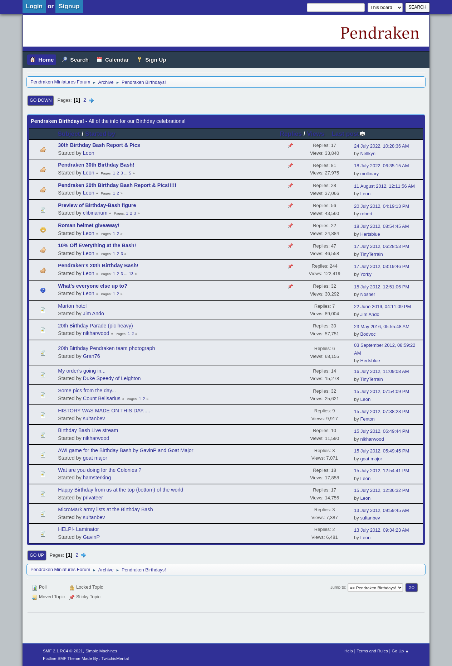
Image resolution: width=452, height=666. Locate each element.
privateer (93, 497)
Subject (69, 133)
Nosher (367, 294)
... (126, 173)
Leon (88, 153)
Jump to (337, 587)
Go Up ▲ (400, 650)
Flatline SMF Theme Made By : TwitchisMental (86, 658)
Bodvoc (367, 334)
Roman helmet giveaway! (88, 225)
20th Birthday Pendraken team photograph (106, 348)
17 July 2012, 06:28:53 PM (381, 246)
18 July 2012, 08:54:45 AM (381, 226)
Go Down (40, 100)
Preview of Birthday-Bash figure (97, 205)
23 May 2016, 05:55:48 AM (381, 326)
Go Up (37, 555)
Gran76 (91, 356)
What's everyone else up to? (92, 286)
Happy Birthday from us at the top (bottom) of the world (120, 490)
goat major (95, 458)
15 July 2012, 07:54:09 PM (381, 391)
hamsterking (97, 477)
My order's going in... (81, 371)
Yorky (366, 274)
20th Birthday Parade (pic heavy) (95, 326)
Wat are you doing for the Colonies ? (99, 470)
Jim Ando (93, 313)
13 (131, 274)
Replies (290, 133)
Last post (348, 133)
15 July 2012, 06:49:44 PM (381, 431)
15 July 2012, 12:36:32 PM (381, 490)
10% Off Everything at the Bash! (97, 245)
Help (348, 650)
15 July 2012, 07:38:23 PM (381, 411)
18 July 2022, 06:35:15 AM (381, 165)
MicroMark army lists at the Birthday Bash (105, 509)
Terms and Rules (372, 650)
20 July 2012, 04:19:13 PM (381, 206)
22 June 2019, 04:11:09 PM (382, 306)
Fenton (367, 419)
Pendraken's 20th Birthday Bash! (98, 265)
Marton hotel (72, 306)
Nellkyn (367, 153)
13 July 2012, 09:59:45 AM (381, 510)
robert (366, 213)
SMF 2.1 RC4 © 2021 (63, 650)
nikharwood (96, 333)
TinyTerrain (371, 254)
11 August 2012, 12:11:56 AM (384, 186)
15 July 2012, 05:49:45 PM (381, 451)
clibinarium (95, 213)
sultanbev (94, 418)
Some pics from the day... (87, 390)
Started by (100, 133)
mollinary (369, 173)
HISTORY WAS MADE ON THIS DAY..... (104, 410)
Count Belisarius (102, 398)
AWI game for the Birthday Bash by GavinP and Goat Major (125, 450)
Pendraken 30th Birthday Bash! (96, 165)
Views (315, 133)
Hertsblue (370, 234)
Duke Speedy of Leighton (112, 378)
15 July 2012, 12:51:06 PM (381, 286)
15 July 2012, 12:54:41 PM (381, 470)
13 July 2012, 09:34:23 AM (381, 530)
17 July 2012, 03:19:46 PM (381, 266)
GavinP (91, 537)
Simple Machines (101, 650)
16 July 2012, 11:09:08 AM (381, 371)
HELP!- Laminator (78, 529)
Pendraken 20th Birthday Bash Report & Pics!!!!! (117, 185)
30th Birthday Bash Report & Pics (99, 145)
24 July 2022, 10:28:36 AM (381, 146)
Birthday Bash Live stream (88, 430)
